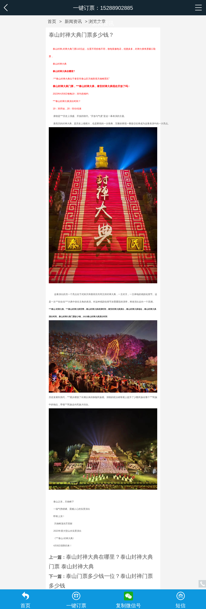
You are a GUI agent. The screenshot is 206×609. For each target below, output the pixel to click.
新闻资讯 (103, 23)
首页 (52, 21)
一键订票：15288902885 (103, 8)
